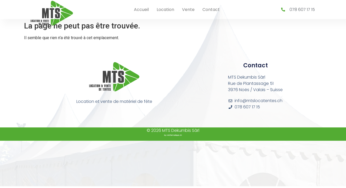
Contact (211, 10)
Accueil (141, 10)
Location (165, 10)
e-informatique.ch (174, 135)
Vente (188, 10)
